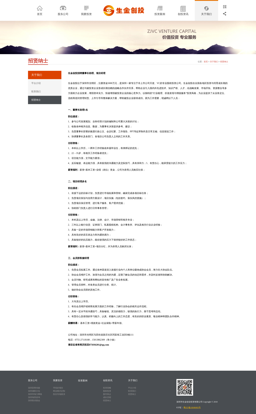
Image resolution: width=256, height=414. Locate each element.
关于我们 (206, 14)
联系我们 (36, 91)
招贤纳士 (224, 61)
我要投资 (86, 14)
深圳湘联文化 (34, 391)
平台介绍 (36, 83)
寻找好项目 (58, 388)
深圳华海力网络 (35, 394)
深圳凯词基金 (34, 400)
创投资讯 (183, 14)
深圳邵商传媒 (34, 388)
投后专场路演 (59, 394)
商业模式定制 (59, 391)
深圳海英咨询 (34, 397)
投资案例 (159, 14)
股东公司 (63, 14)
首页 (39, 14)
